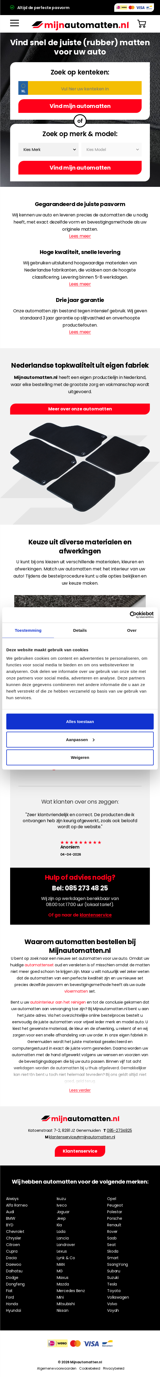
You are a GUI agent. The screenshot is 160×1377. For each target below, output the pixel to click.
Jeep (61, 1218)
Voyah (113, 1310)
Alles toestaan (80, 721)
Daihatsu (14, 1271)
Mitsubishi (66, 1304)
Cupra (12, 1251)
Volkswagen (118, 1297)
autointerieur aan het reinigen (58, 1002)
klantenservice (96, 915)
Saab (111, 1238)
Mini (60, 1297)
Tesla (112, 1284)
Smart (113, 1258)
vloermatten (76, 991)
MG (60, 1271)
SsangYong (117, 1264)
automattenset (39, 965)
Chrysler (13, 1238)
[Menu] (14, 23)
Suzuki (113, 1277)
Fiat (9, 1290)
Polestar (114, 1212)
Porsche (114, 1218)
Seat (111, 1244)
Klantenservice (80, 1151)
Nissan (62, 1310)
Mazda (63, 1284)
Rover (112, 1231)
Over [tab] (132, 630)
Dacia (11, 1258)
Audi (10, 1212)
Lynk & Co (66, 1258)
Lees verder (79, 1090)
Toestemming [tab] (28, 630)
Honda (12, 1304)
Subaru (113, 1271)
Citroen (13, 1244)
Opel (111, 1198)
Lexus (62, 1251)
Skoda (112, 1251)
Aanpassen (80, 739)
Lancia (63, 1238)
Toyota (114, 1290)
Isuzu (61, 1198)
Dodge (12, 1277)
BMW (10, 1218)
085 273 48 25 (86, 888)
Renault (114, 1225)
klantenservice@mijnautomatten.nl (82, 1137)
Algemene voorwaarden (56, 1368)
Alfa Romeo (17, 1205)
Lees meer (80, 236)
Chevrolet (15, 1231)
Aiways (12, 1198)
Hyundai (13, 1310)
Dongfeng (15, 1284)
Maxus (62, 1277)
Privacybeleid (113, 1368)
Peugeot (115, 1205)
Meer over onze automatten (80, 409)
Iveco (62, 1205)
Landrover (66, 1244)
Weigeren (80, 757)
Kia (59, 1225)
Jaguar (63, 1212)
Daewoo (13, 1264)
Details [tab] (80, 630)
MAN (61, 1264)
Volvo (112, 1304)
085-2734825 (119, 1130)
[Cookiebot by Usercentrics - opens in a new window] (130, 615)
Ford (10, 1297)
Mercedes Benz (71, 1290)
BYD (9, 1225)
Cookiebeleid (89, 1368)
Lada (61, 1231)
